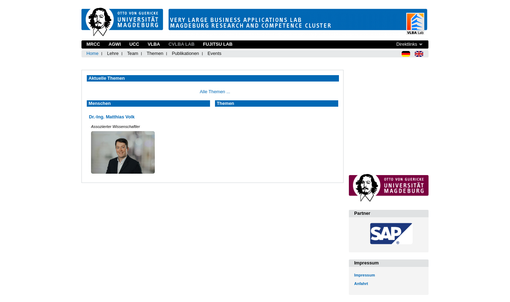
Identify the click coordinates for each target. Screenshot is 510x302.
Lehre (113, 53)
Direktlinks (406, 44)
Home (92, 53)
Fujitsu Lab (217, 44)
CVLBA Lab (181, 44)
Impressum (364, 275)
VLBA (154, 44)
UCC (134, 44)
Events (214, 53)
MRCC (93, 44)
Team (132, 53)
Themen (155, 53)
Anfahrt (361, 283)
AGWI (114, 44)
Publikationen (185, 53)
